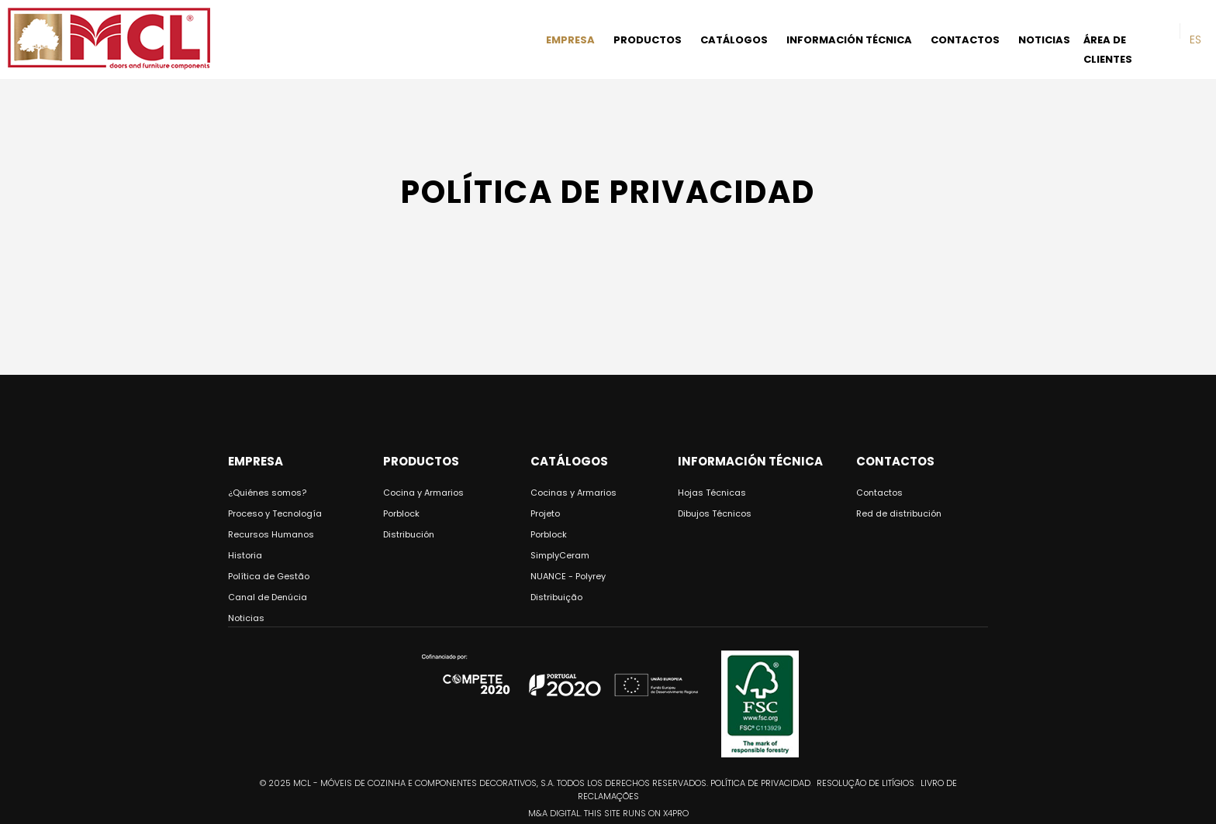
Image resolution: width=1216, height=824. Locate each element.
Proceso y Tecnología (275, 513)
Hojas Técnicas (712, 492)
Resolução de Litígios (865, 783)
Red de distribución (898, 513)
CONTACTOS (965, 40)
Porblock (401, 513)
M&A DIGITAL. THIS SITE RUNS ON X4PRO (608, 813)
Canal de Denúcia (267, 597)
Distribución (408, 534)
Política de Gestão (268, 576)
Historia (245, 555)
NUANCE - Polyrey (568, 576)
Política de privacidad (760, 783)
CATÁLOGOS (734, 40)
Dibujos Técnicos (714, 513)
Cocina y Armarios (423, 492)
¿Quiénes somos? (267, 492)
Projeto (545, 513)
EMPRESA (570, 40)
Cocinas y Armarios (573, 492)
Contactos (879, 492)
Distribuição (556, 597)
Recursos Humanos (271, 534)
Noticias (246, 618)
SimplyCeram (559, 555)
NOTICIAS (1044, 40)
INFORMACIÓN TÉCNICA (849, 40)
